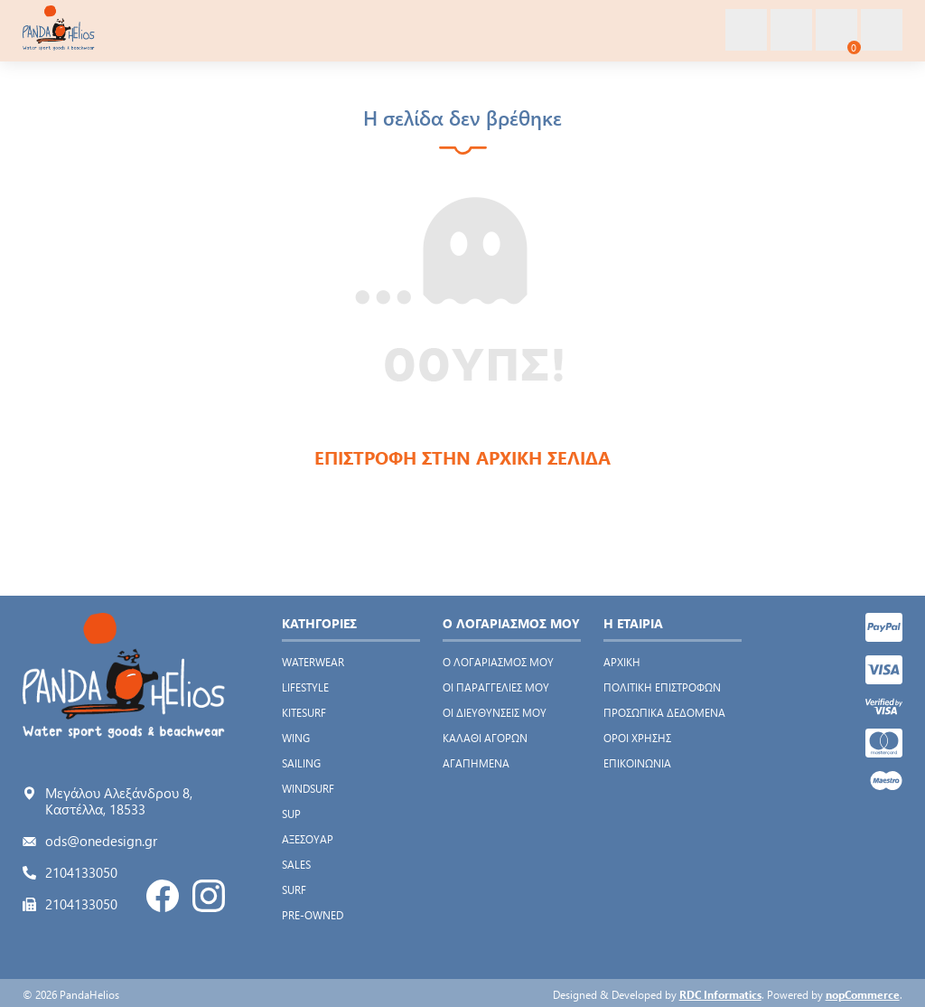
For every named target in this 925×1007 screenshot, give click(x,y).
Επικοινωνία (637, 763)
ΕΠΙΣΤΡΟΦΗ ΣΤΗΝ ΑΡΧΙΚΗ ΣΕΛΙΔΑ (462, 457)
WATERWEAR (313, 661)
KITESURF (304, 712)
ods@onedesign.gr (101, 841)
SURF (294, 889)
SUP (291, 813)
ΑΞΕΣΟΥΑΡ (307, 839)
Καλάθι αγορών (485, 737)
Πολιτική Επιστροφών (662, 687)
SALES (296, 864)
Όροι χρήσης (637, 737)
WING (296, 737)
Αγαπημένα (476, 763)
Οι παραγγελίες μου (496, 687)
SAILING (301, 763)
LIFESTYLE (305, 687)
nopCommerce (863, 994)
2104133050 (81, 872)
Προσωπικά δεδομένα (664, 712)
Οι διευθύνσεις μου (495, 712)
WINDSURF (308, 788)
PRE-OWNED (312, 915)
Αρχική (621, 661)
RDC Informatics (720, 994)
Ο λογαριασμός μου (498, 661)
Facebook (162, 896)
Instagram (208, 896)
